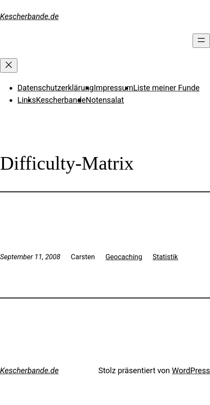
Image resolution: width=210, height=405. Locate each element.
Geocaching (123, 257)
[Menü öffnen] (201, 40)
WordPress (191, 370)
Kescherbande (60, 99)
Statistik (165, 257)
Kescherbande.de (29, 16)
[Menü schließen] (8, 65)
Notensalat (105, 99)
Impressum (113, 87)
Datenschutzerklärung (55, 87)
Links (26, 99)
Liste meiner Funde (166, 87)
